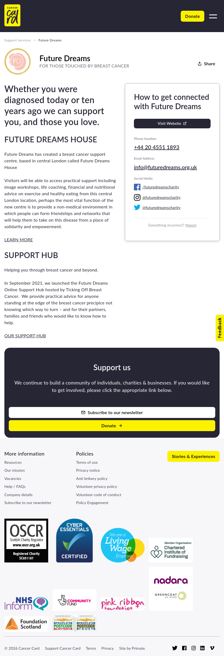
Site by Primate (132, 648)
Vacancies (12, 478)
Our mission (14, 470)
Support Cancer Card (63, 648)
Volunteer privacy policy (96, 486)
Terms (91, 648)
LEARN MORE (18, 239)
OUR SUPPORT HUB (25, 335)
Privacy (107, 648)
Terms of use (87, 462)
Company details (18, 494)
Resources (13, 462)
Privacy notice (88, 470)
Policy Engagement (92, 502)
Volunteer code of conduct (98, 494)
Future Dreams (50, 40)
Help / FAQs (14, 486)
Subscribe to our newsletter (27, 502)
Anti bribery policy (91, 478)
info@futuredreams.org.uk (165, 167)
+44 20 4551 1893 (156, 147)
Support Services (17, 40)
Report (190, 225)
